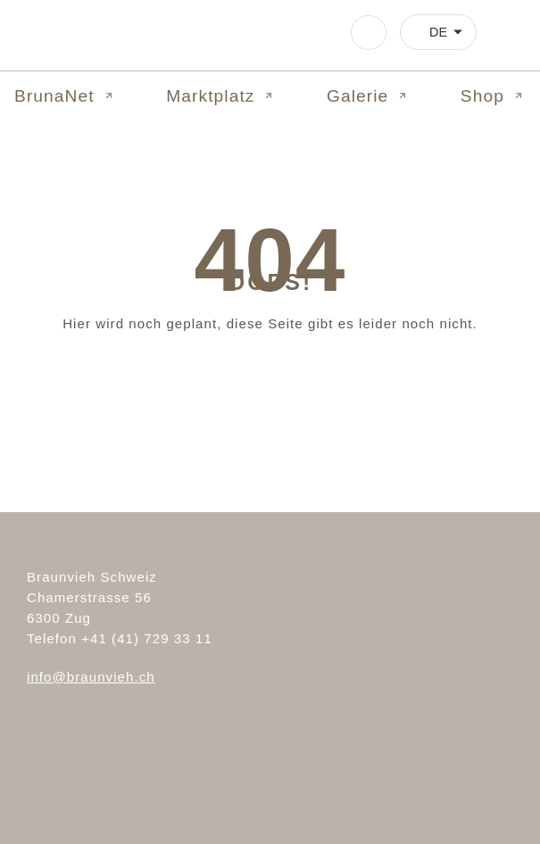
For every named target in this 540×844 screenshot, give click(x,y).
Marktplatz (221, 96)
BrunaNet (65, 96)
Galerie (368, 96)
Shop (493, 96)
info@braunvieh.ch (91, 676)
